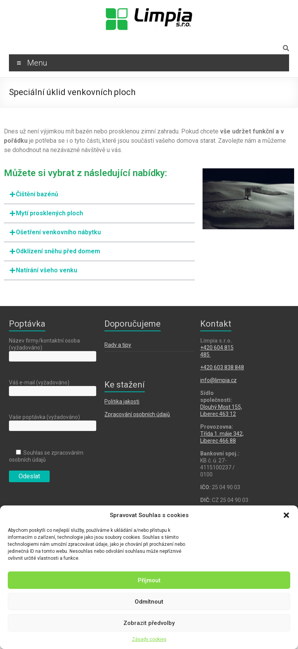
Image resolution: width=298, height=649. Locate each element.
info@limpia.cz (218, 380)
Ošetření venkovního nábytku (58, 232)
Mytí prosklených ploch (49, 213)
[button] (286, 515)
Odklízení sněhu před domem (58, 251)
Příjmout (149, 580)
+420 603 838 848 (222, 367)
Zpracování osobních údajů (137, 414)
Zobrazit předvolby (149, 623)
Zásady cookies (149, 639)
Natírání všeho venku (46, 270)
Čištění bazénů (37, 194)
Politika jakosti (121, 401)
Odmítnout (149, 601)
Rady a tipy (117, 345)
